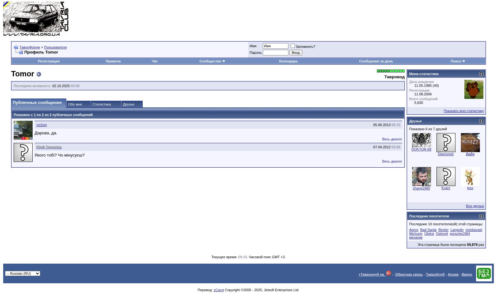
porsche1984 (460, 233)
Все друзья (475, 206)
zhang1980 (421, 188)
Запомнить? (303, 46)
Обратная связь (409, 274)
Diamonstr (446, 154)
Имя (253, 46)
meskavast (474, 230)
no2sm (41, 125)
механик (416, 237)
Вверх (467, 274)
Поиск (458, 61)
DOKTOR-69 (421, 149)
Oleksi (429, 233)
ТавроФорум (30, 47)
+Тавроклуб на (374, 274)
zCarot (219, 290)
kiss (470, 188)
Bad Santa (428, 230)
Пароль (256, 53)
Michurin (416, 233)
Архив (453, 274)
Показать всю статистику (464, 111)
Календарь (288, 61)
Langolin (457, 230)
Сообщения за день (376, 61)
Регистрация (49, 61)
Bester (443, 230)
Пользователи (55, 47)
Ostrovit (442, 233)
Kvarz (445, 188)
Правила (113, 61)
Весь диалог (392, 139)
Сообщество (212, 61)
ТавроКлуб (435, 274)
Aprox (413, 230)
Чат (155, 61)
